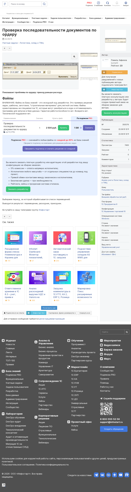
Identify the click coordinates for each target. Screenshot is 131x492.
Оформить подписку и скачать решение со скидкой (50, 148)
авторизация (58, 319)
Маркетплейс (79, 367)
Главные (10, 348)
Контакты (105, 391)
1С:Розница (77, 391)
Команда (43, 362)
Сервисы (43, 393)
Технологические (47, 438)
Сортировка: (62, 313)
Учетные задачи (14, 383)
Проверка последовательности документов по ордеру (49, 32)
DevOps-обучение (15, 417)
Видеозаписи (112, 345)
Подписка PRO (13, 375)
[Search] (114, 332)
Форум (108, 354)
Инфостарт (44, 210)
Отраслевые (44, 430)
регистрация (45, 319)
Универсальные (79, 403)
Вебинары (43, 409)
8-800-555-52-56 (110, 419)
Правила (104, 378)
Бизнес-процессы (47, 351)
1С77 (73, 411)
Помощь (104, 383)
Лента (9, 352)
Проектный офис (81, 421)
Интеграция (12, 403)
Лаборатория (14, 413)
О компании (107, 366)
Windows (105, 218)
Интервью (11, 356)
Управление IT (45, 366)
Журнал (11, 340)
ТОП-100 (10, 360)
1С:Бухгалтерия (79, 371)
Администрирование (16, 399)
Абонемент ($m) (109, 254)
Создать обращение (113, 429)
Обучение (77, 340)
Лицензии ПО (45, 426)
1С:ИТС (42, 389)
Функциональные (14, 379)
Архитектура (45, 370)
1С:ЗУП (75, 395)
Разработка (12, 391)
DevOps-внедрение (16, 425)
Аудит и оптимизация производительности (17, 438)
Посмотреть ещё (49, 308)
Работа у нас (107, 387)
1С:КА (74, 379)
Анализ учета (107, 180)
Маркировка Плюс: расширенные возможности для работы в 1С (86, 294)
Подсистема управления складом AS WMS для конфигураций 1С (86, 255)
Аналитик (76, 348)
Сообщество (12, 407)
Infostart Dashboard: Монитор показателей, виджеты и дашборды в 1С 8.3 (37, 257)
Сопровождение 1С (50, 381)
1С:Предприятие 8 (109, 204)
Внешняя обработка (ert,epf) (114, 197)
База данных (12, 395)
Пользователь (108, 190)
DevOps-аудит (13, 421)
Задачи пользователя (17, 387)
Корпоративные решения (48, 417)
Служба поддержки (114, 398)
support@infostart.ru (111, 422)
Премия (10, 364)
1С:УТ (74, 387)
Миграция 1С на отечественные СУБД (17, 445)
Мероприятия (112, 340)
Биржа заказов (113, 349)
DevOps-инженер (80, 356)
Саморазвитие (46, 374)
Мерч (107, 358)
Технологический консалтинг (14, 431)
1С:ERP (74, 375)
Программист (78, 344)
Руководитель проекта (83, 352)
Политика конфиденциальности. (52, 464)
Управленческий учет (111, 247)
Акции (41, 385)
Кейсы (41, 401)
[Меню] (4, 3)
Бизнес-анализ (46, 347)
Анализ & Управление (45, 342)
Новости (10, 344)
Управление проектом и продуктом (50, 357)
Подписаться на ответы (14, 313)
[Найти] (126, 332)
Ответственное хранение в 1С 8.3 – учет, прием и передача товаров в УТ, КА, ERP (13, 297)
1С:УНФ (75, 383)
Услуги (41, 397)
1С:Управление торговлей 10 (114, 211)
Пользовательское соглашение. (18, 464)
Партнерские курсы (81, 360)
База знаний (13, 371)
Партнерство (45, 405)
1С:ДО (74, 399)
